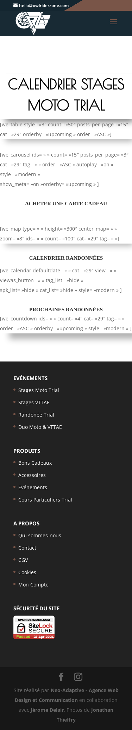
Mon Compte (33, 584)
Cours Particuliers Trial (45, 499)
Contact (27, 547)
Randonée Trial (36, 414)
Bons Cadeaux (35, 462)
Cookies (27, 572)
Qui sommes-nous (39, 535)
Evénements (32, 487)
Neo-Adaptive (67, 690)
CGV (23, 560)
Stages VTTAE (34, 402)
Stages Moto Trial (38, 390)
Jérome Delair (47, 709)
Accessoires (32, 475)
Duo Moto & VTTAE (40, 427)
